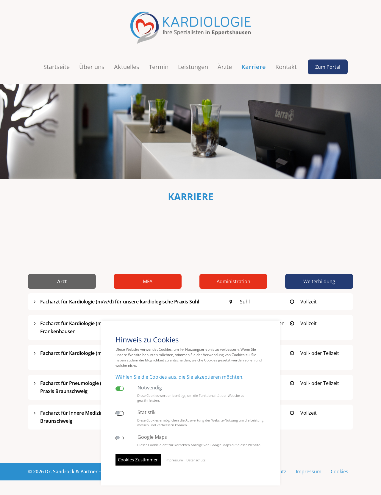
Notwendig (150, 388)
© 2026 (76, 471)
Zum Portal (327, 67)
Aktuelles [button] (126, 67)
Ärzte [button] (225, 67)
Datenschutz (195, 460)
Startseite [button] (56, 67)
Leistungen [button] (193, 67)
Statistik (146, 412)
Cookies (339, 471)
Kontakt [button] (286, 67)
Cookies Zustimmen (138, 460)
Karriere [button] (253, 67)
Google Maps (152, 437)
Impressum (308, 471)
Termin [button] (158, 67)
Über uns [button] (91, 67)
